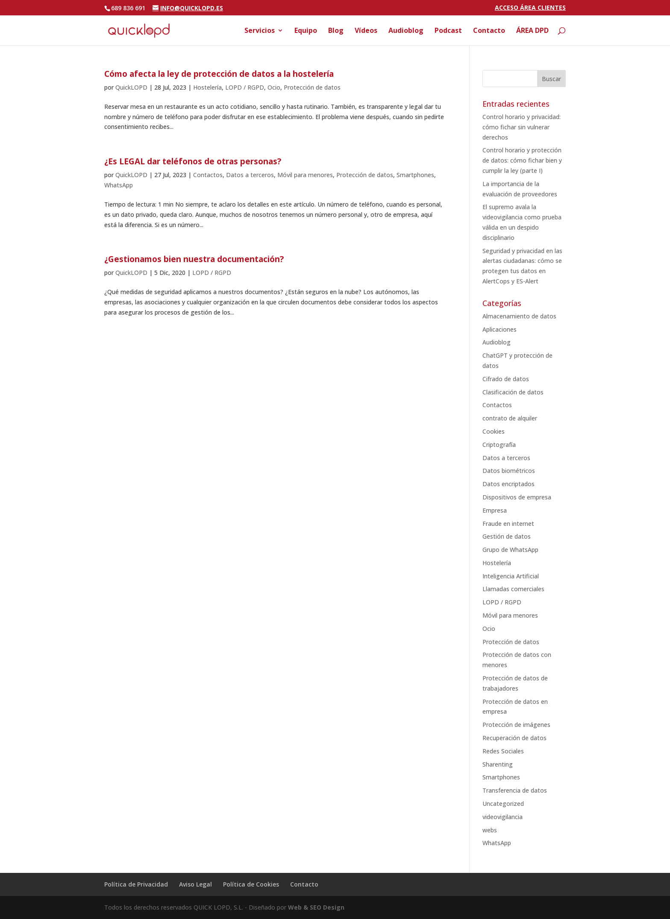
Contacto (489, 31)
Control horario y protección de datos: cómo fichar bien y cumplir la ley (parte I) (522, 160)
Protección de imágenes (516, 725)
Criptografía (499, 445)
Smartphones (415, 175)
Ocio (273, 87)
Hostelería (207, 87)
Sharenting (497, 764)
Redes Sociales (503, 751)
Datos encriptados (508, 484)
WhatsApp (118, 185)
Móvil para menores (305, 175)
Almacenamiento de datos (519, 316)
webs (489, 830)
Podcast (448, 31)
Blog (336, 31)
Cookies (493, 431)
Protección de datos (312, 87)
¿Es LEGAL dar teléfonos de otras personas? (192, 161)
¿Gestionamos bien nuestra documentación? (194, 259)
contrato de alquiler (509, 418)
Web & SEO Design (316, 907)
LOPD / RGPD (244, 87)
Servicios (259, 31)
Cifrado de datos (505, 379)
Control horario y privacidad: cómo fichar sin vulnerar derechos (521, 127)
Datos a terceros (250, 175)
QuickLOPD (131, 87)
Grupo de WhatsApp (510, 550)
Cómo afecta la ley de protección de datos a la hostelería (219, 73)
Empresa (494, 510)
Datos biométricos (508, 471)
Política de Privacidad (136, 884)
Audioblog (405, 31)
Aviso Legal (195, 884)
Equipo (305, 31)
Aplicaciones (499, 329)
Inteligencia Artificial (510, 576)
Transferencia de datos (514, 790)
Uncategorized (503, 803)
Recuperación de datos (514, 738)
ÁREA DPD (532, 31)
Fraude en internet (508, 523)
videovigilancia (502, 817)
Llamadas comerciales (513, 589)
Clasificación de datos (513, 392)
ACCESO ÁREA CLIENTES (530, 8)
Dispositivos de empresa (516, 497)
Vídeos (366, 31)
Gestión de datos (506, 536)
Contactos (208, 175)
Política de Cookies (251, 884)
